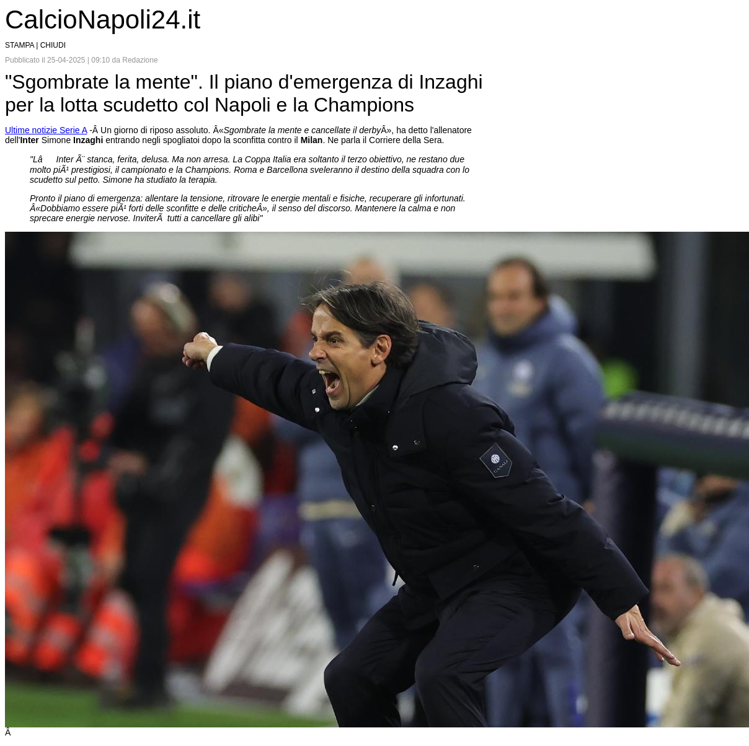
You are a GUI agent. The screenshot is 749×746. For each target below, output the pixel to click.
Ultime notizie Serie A (46, 130)
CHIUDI (53, 45)
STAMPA (19, 45)
